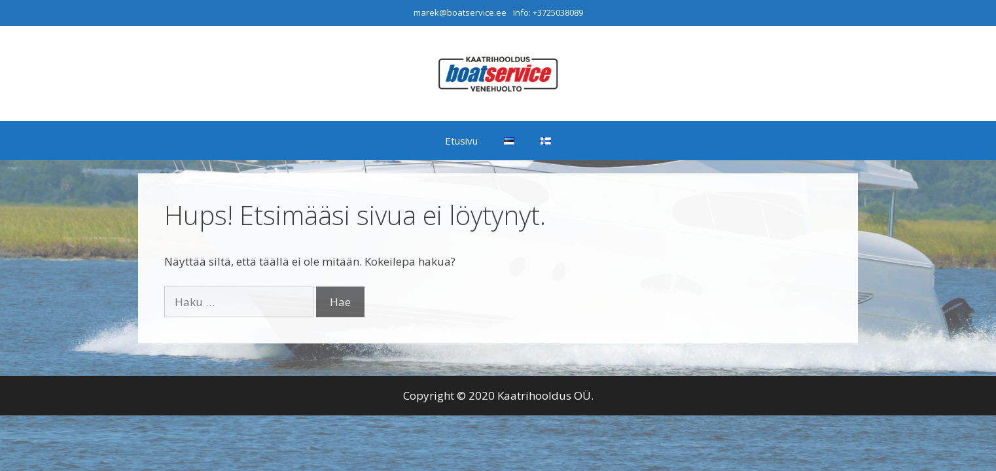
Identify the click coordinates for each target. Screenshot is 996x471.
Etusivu (461, 140)
